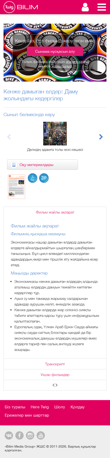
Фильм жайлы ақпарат (55, 212)
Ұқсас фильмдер (55, 374)
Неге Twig (40, 407)
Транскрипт (55, 364)
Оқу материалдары (36, 164)
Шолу (59, 407)
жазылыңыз (61, 66)
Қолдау (78, 407)
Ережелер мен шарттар (27, 415)
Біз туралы (15, 407)
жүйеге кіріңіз (77, 61)
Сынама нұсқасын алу (55, 51)
